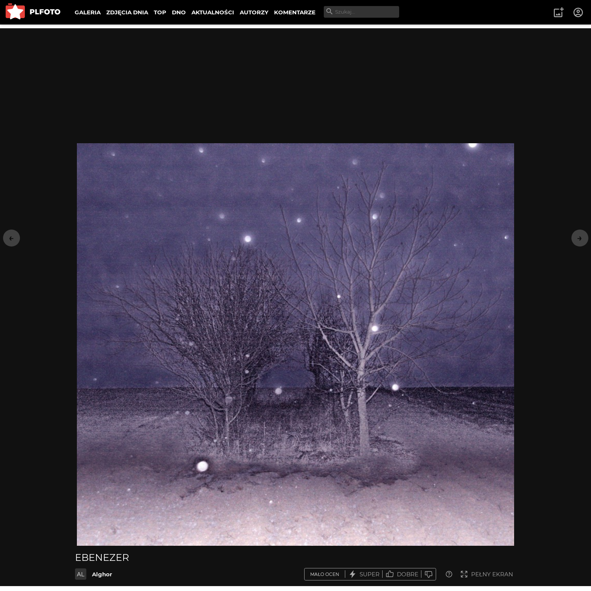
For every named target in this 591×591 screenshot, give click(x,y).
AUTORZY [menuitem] (254, 12)
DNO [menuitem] (179, 12)
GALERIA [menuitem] (88, 12)
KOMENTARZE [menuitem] (294, 12)
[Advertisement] (295, 81)
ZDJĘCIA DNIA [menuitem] (127, 12)
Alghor (102, 574)
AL (80, 574)
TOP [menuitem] (160, 12)
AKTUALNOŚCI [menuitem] (212, 12)
